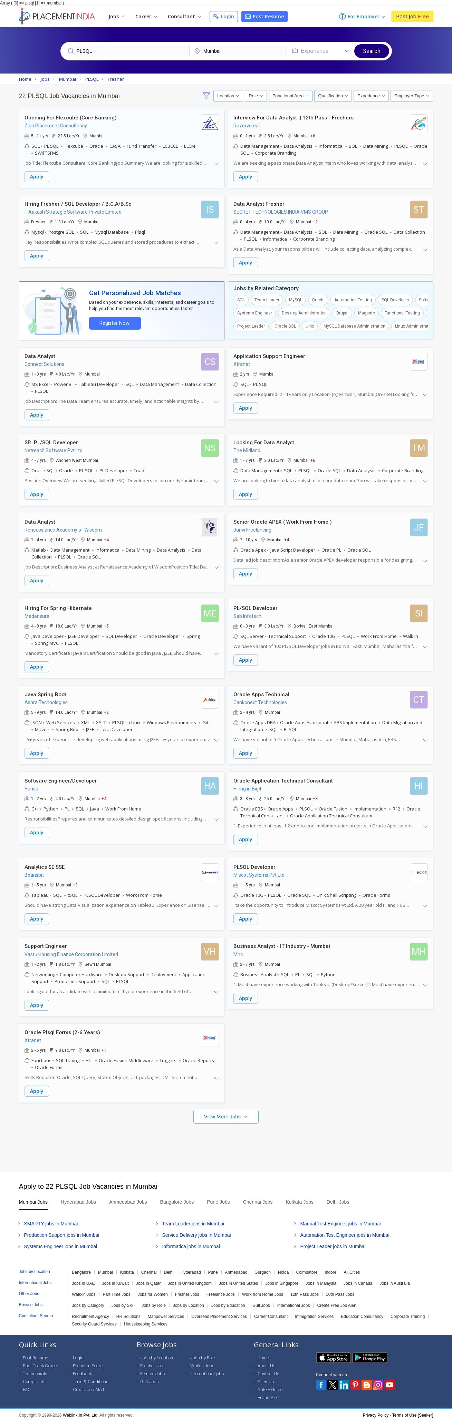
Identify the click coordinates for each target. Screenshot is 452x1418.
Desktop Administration (304, 312)
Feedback (82, 1369)
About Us (267, 1361)
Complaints (34, 1377)
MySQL (295, 299)
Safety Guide (270, 1385)
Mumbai (105, 1268)
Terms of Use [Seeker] (412, 1411)
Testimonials (35, 1369)
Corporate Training (408, 1313)
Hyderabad (191, 1268)
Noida (283, 1268)
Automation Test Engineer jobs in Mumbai (344, 1231)
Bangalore (81, 1268)
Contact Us (268, 1369)
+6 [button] (312, 135)
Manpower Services (166, 1313)
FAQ (27, 1385)
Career (146, 16)
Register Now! (114, 323)
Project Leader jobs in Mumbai (332, 1242)
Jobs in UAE (83, 1280)
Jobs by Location (188, 1302)
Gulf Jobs (261, 1302)
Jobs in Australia (394, 1280)
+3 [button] (315, 796)
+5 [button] (106, 624)
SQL (241, 299)
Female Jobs (152, 1369)
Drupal (342, 312)
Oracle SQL (285, 325)
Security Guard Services (94, 1320)
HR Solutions (128, 1313)
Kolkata (127, 1268)
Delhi (168, 1268)
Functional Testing (402, 312)
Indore (330, 1268)
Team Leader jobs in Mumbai (193, 1220)
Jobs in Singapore (281, 1280)
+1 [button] (104, 1047)
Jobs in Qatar (148, 1280)
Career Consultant (271, 1313)
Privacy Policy (376, 1411)
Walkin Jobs (202, 1361)
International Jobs (293, 1302)
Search (372, 51)
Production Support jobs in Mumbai (61, 1231)
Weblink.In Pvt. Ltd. (80, 1411)
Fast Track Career (40, 1361)
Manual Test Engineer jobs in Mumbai (340, 1220)
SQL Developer (395, 299)
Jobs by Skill (123, 1302)
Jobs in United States (238, 1280)
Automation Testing (353, 299)
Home (263, 1354)
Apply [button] (37, 176)
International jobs (207, 1369)
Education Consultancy (362, 1313)
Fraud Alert (269, 1393)
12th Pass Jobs (304, 1291)
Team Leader (266, 299)
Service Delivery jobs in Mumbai (196, 1231)
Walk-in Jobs (83, 1291)
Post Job (412, 16)
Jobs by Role (153, 1302)
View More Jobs (223, 1113)
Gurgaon (262, 1268)
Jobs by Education (228, 1302)
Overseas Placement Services (219, 1313)
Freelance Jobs (220, 1291)
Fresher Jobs (187, 1291)
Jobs (116, 16)
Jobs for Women (153, 1291)
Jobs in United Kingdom (190, 1280)
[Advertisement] (226, 1140)
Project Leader (251, 325)
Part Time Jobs (117, 1291)
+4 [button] (106, 538)
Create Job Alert (88, 1385)
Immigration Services (314, 1313)
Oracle (318, 299)
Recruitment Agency (90, 1313)
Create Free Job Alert (336, 1302)
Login (223, 16)
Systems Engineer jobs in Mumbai (60, 1242)
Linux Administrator (413, 325)
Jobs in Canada (358, 1280)
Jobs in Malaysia (321, 1280)
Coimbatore (306, 1268)
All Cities (352, 1268)
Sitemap (266, 1377)
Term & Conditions (90, 1377)
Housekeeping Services (145, 1320)
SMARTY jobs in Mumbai (51, 1220)
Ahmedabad (236, 1268)
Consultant (184, 16)
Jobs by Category (88, 1302)
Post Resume (264, 16)
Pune (213, 1268)
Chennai (149, 1268)
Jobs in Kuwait (115, 1280)
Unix (310, 325)
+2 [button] (315, 221)
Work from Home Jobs (262, 1291)
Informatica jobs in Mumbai (191, 1242)
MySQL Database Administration (354, 325)
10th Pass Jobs (340, 1291)
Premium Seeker (88, 1361)
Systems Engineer (254, 312)
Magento (366, 312)
